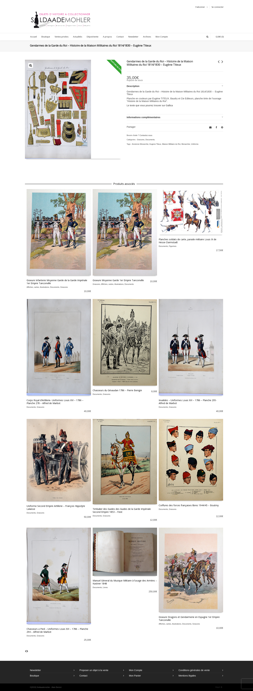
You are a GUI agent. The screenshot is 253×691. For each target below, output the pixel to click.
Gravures (140, 140)
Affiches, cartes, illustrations (38, 287)
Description (133, 86)
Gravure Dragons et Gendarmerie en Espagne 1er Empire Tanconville (189, 618)
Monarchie (185, 144)
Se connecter (218, 7)
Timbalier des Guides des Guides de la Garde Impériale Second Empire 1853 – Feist (122, 510)
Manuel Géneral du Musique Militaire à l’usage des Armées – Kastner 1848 (125, 582)
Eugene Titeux (155, 144)
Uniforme (195, 144)
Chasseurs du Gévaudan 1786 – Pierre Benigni (117, 390)
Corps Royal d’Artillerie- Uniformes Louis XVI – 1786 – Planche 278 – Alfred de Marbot (55, 402)
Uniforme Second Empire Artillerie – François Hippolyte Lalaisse (56, 507)
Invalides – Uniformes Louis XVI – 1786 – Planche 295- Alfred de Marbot (188, 402)
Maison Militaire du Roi (171, 144)
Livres (105, 587)
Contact (83, 675)
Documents (150, 140)
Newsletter (35, 670)
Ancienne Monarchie (140, 144)
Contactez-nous (146, 135)
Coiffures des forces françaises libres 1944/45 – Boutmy (189, 505)
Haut (218, 687)
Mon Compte (135, 670)
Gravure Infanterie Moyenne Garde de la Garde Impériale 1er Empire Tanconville (57, 282)
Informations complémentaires (143, 117)
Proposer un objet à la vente (93, 670)
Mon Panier (135, 675)
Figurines (172, 246)
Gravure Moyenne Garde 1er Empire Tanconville (118, 280)
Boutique (34, 675)
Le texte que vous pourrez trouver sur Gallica (150, 105)
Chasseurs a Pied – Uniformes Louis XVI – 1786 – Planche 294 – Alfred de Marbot (57, 630)
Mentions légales (187, 675)
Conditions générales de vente (194, 670)
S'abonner (200, 7)
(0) (218, 36)
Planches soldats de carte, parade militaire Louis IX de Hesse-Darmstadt (187, 241)
